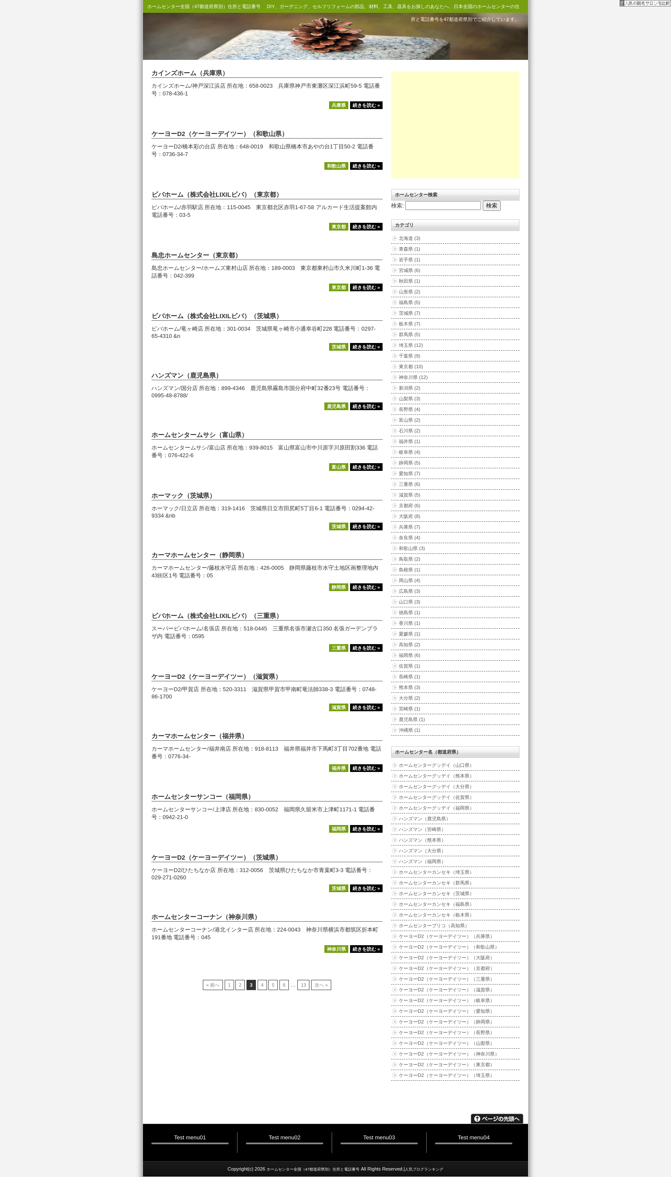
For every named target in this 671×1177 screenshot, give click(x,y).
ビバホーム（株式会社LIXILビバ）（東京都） (216, 194)
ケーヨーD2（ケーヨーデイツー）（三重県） (447, 979)
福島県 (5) (409, 302)
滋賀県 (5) (409, 494)
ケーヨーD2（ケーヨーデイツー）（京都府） (447, 968)
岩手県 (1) (409, 259)
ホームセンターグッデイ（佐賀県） (436, 797)
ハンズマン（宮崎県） (422, 829)
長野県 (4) (409, 409)
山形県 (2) (409, 291)
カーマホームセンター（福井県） (199, 736)
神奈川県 (336, 949)
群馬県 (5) (409, 334)
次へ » (321, 985)
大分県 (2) (409, 698)
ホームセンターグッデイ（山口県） (436, 765)
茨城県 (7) (409, 313)
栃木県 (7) (409, 323)
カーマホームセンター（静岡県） (199, 555)
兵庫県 (339, 105)
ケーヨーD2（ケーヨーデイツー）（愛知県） (447, 1011)
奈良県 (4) (409, 537)
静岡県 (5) (409, 462)
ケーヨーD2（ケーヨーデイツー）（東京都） (447, 1064)
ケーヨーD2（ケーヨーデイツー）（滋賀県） (216, 676)
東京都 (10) (411, 366)
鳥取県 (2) (409, 559)
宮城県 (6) (409, 270)
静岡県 (339, 587)
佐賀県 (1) (409, 665)
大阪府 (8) (409, 516)
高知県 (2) (409, 644)
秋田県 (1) (409, 281)
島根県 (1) (409, 569)
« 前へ (213, 985)
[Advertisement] (455, 124)
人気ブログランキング (424, 1169)
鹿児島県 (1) (412, 719)
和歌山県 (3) (412, 548)
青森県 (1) (409, 248)
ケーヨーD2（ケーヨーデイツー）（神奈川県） (449, 1053)
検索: (397, 205)
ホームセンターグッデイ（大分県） (436, 786)
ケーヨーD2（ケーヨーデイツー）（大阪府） (447, 957)
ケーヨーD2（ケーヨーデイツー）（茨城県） (216, 857)
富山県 (339, 467)
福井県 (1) (409, 441)
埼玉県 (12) (411, 345)
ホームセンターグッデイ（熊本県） (436, 775)
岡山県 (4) (409, 580)
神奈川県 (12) (413, 377)
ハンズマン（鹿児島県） (186, 375)
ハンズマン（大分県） (422, 850)
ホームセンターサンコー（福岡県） (202, 796)
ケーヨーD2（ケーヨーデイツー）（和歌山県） (219, 133)
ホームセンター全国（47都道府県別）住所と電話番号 (204, 6)
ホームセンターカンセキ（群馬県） (436, 882)
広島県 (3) (409, 591)
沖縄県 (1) (409, 730)
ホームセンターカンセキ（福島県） (436, 904)
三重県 (339, 648)
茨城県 (339, 346)
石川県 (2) (409, 430)
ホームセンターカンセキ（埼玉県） (436, 872)
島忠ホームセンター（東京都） (196, 255)
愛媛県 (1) (409, 633)
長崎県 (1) (409, 676)
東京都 (339, 226)
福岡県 (339, 828)
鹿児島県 (336, 406)
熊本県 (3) (409, 687)
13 (303, 985)
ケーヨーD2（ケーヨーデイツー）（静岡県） (447, 1021)
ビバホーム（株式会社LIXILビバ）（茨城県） (216, 316)
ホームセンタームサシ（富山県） (199, 435)
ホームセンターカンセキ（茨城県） (436, 893)
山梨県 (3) (409, 398)
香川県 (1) (409, 623)
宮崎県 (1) (409, 708)
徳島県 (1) (409, 612)
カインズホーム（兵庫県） (190, 73)
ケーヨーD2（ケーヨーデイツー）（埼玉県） (447, 1075)
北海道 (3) (409, 238)
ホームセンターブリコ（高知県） (434, 925)
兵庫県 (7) (409, 526)
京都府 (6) (409, 505)
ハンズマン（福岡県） (422, 861)
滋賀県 (339, 707)
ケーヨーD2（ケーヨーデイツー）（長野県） (447, 1032)
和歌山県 (336, 166)
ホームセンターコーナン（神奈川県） (206, 917)
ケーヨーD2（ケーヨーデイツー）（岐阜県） (447, 1000)
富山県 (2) (409, 420)
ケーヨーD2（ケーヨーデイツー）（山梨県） (447, 1043)
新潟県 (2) (409, 387)
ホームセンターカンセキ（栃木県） (436, 914)
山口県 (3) (409, 601)
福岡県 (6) (409, 655)
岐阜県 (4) (409, 452)
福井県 (339, 768)
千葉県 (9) (409, 355)
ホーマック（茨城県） (183, 495)
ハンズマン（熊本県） (422, 840)
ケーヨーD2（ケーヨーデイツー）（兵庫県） (447, 936)
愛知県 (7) (409, 473)
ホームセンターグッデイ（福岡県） (436, 807)
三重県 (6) (409, 484)
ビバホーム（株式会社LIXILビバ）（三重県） (216, 615)
